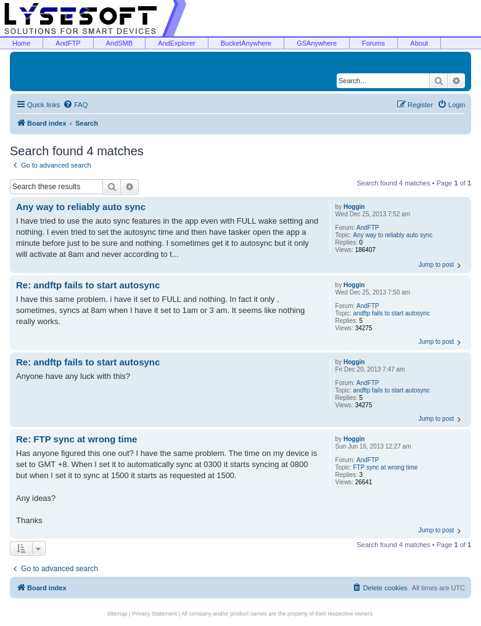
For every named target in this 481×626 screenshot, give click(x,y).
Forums (373, 43)
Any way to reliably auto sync (393, 235)
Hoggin (353, 206)
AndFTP (68, 43)
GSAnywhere (317, 43)
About (419, 43)
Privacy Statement (154, 614)
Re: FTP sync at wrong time (76, 439)
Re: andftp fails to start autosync (88, 285)
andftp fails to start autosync (391, 313)
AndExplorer (176, 43)
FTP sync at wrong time (385, 467)
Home (21, 43)
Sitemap (117, 614)
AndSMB (119, 43)
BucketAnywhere (246, 43)
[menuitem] (75, 104)
